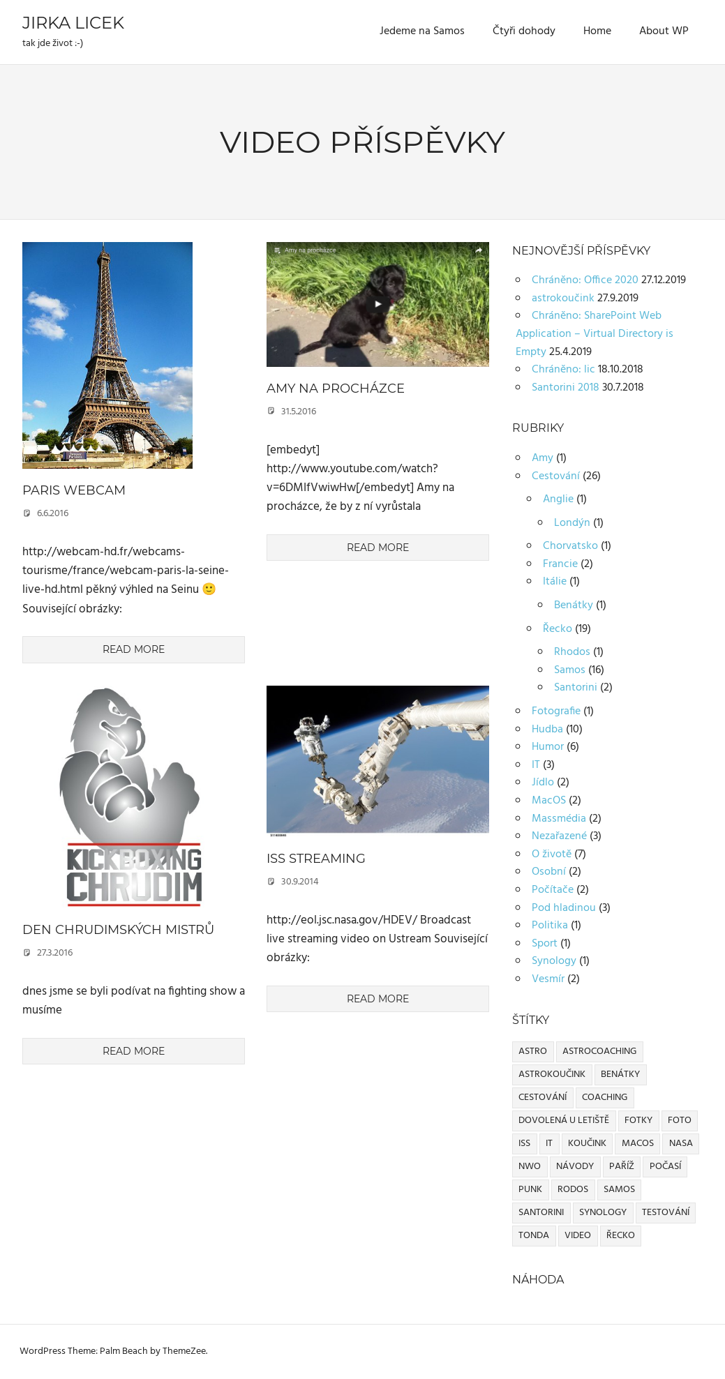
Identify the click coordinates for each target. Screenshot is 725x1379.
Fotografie (556, 711)
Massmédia (559, 819)
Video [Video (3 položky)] (578, 1236)
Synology (554, 961)
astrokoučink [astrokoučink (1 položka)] (551, 1075)
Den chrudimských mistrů (118, 929)
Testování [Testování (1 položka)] (665, 1213)
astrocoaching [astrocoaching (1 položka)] (599, 1051)
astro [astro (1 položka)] (532, 1051)
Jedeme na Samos (422, 31)
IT (536, 765)
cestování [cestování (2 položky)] (542, 1098)
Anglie (558, 499)
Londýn (572, 523)
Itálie (555, 582)
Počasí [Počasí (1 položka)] (665, 1167)
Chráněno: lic (563, 370)
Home (597, 31)
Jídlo (543, 783)
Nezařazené (559, 836)
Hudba (547, 730)
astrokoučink (563, 298)
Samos (569, 670)
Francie (560, 564)
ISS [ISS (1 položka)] (524, 1144)
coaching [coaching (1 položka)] (604, 1098)
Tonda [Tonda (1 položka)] (533, 1236)
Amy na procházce (336, 388)
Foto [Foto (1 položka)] (680, 1121)
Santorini (575, 688)
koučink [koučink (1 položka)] (587, 1144)
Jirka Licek (73, 23)
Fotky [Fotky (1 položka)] (638, 1121)
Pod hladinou (564, 908)
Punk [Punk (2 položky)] (530, 1190)
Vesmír (548, 979)
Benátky (573, 605)
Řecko (557, 629)
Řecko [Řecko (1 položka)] (620, 1236)
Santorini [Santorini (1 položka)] (541, 1213)
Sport (545, 944)
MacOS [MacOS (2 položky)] (638, 1144)
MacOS (549, 801)
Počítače (553, 890)
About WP (664, 31)
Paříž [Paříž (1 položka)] (621, 1167)
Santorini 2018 (565, 388)
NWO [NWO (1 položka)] (529, 1167)
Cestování (556, 476)
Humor (548, 747)
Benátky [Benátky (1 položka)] (620, 1075)
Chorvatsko (570, 546)
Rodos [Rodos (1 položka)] (573, 1190)
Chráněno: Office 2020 (585, 280)
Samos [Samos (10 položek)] (619, 1190)
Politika (550, 926)
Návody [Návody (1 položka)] (575, 1167)
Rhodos (572, 652)
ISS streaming (316, 858)
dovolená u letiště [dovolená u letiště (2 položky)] (563, 1121)
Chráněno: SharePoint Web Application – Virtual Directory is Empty (594, 334)
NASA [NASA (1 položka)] (681, 1144)
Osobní (549, 872)
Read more (134, 649)
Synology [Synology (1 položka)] (603, 1213)
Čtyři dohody (524, 31)
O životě (551, 854)
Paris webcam (74, 490)
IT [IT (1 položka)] (549, 1144)
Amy (542, 458)
